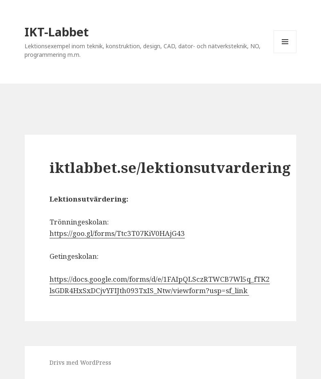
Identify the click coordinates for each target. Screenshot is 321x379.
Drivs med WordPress (80, 362)
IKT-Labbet (57, 32)
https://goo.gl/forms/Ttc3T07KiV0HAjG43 (117, 233)
